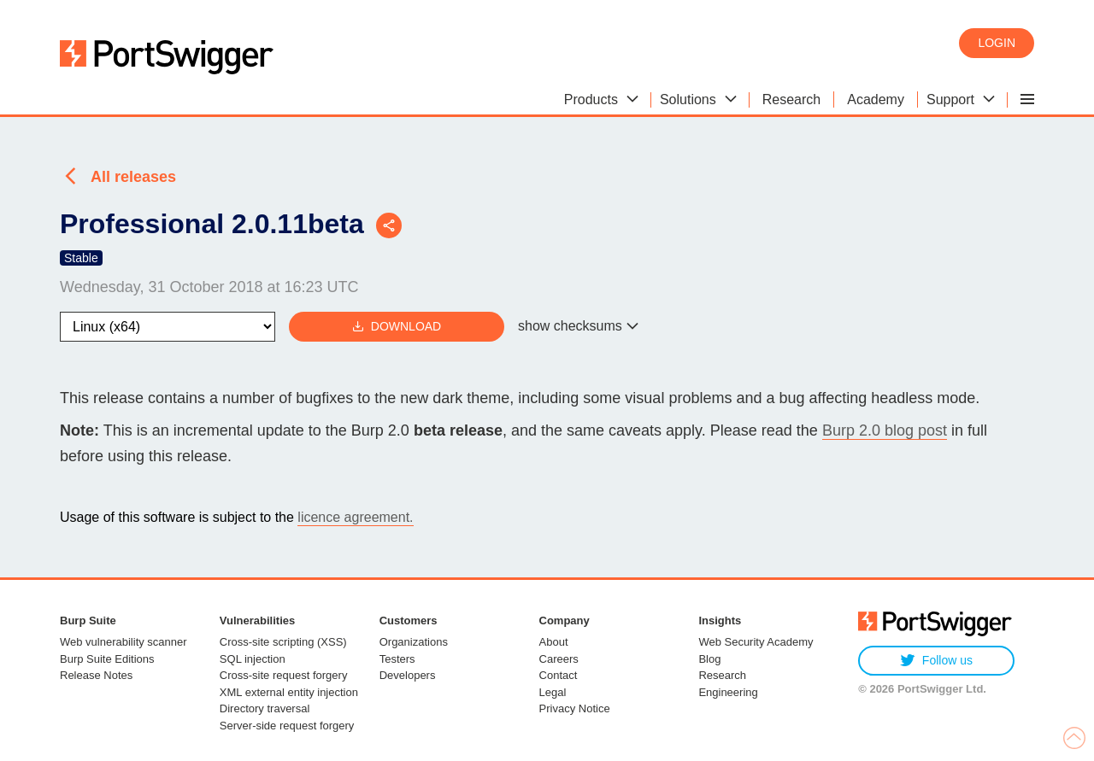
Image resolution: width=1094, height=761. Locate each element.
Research (722, 675)
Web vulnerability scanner (123, 641)
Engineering (727, 692)
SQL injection (252, 659)
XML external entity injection (289, 692)
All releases (133, 176)
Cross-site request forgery (284, 675)
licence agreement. (355, 517)
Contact (558, 675)
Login (996, 43)
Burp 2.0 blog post (884, 430)
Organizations (413, 641)
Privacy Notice (574, 708)
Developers (407, 675)
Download (396, 327)
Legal (553, 692)
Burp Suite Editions (107, 659)
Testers (397, 659)
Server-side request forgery (287, 725)
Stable (81, 258)
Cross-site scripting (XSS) (283, 641)
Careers (559, 659)
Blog (709, 659)
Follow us (936, 661)
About (553, 641)
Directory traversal (264, 708)
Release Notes (96, 675)
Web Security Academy (755, 641)
